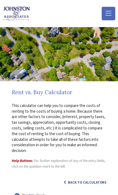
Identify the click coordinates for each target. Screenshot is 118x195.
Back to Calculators (85, 182)
